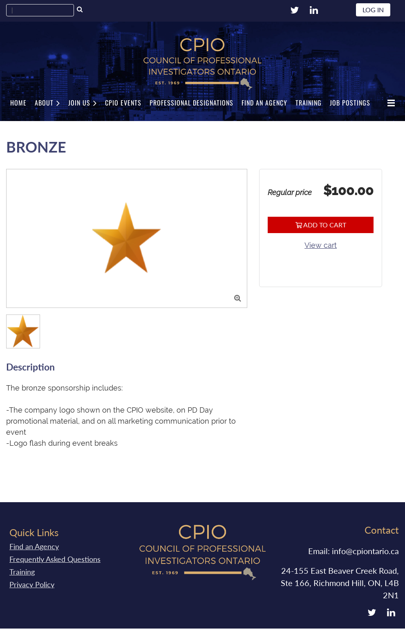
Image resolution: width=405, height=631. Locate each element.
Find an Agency (34, 546)
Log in (373, 9)
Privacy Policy (31, 584)
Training (22, 571)
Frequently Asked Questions (55, 559)
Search (79, 10)
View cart (320, 245)
